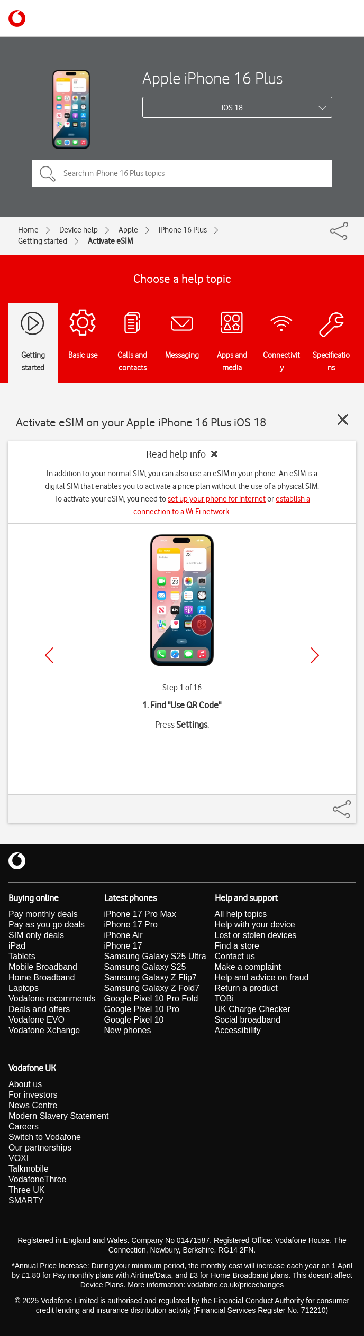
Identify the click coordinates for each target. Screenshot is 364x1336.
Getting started (42, 241)
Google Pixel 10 (134, 1019)
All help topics (241, 914)
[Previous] (49, 655)
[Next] (315, 655)
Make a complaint (248, 966)
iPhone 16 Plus (183, 230)
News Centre (32, 1105)
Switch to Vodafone (44, 1137)
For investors (32, 1094)
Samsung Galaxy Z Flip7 (150, 977)
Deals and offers (39, 1009)
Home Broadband (41, 977)
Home (28, 230)
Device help (78, 230)
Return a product (246, 988)
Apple (128, 230)
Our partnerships (39, 1147)
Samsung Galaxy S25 (145, 966)
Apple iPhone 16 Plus (212, 78)
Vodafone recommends (52, 998)
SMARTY (25, 1200)
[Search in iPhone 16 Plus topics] (182, 173)
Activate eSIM (110, 241)
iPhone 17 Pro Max (140, 914)
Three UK (26, 1189)
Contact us (235, 956)
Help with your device (255, 924)
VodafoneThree (37, 1179)
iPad (16, 945)
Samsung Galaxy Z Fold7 (152, 988)
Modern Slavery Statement (58, 1115)
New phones (127, 1030)
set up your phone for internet (217, 499)
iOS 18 (232, 108)
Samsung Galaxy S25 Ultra (155, 956)
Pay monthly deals (43, 914)
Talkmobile (28, 1168)
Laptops (23, 988)
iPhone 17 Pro (131, 924)
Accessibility (238, 1030)
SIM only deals (36, 935)
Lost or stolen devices (256, 935)
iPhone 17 (123, 945)
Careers (23, 1126)
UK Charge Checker (252, 1009)
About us (25, 1084)
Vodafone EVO (36, 1019)
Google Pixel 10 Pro (141, 1009)
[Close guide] (343, 419)
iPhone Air (123, 935)
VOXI (18, 1158)
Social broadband (248, 1019)
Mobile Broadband (42, 966)
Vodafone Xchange (44, 1030)
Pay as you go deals (46, 924)
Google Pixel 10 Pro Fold (151, 998)
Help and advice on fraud (262, 977)
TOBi (224, 998)
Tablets (21, 956)
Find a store (237, 945)
